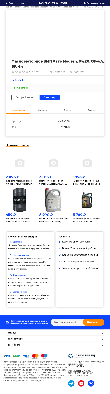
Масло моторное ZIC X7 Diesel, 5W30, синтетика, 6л (87, 220)
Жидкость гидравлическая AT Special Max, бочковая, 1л (19, 183)
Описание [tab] (43, 110)
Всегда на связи (20, 292)
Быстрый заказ (25, 97)
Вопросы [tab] (92, 110)
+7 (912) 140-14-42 (77, 367)
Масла (52, 7)
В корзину (52, 97)
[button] (15, 3)
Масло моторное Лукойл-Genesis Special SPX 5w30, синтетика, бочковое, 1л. (18, 221)
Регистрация (92, 3)
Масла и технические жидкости (35, 7)
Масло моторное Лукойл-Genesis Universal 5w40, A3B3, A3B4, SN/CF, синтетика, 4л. (53, 183)
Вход (102, 3)
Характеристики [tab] (18, 110)
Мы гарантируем (21, 255)
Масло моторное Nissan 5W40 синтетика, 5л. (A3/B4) (53, 220)
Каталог (17, 7)
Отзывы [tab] (67, 110)
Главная (9, 7)
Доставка (17, 242)
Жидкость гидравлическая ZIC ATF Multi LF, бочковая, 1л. (86, 183)
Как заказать (19, 275)
